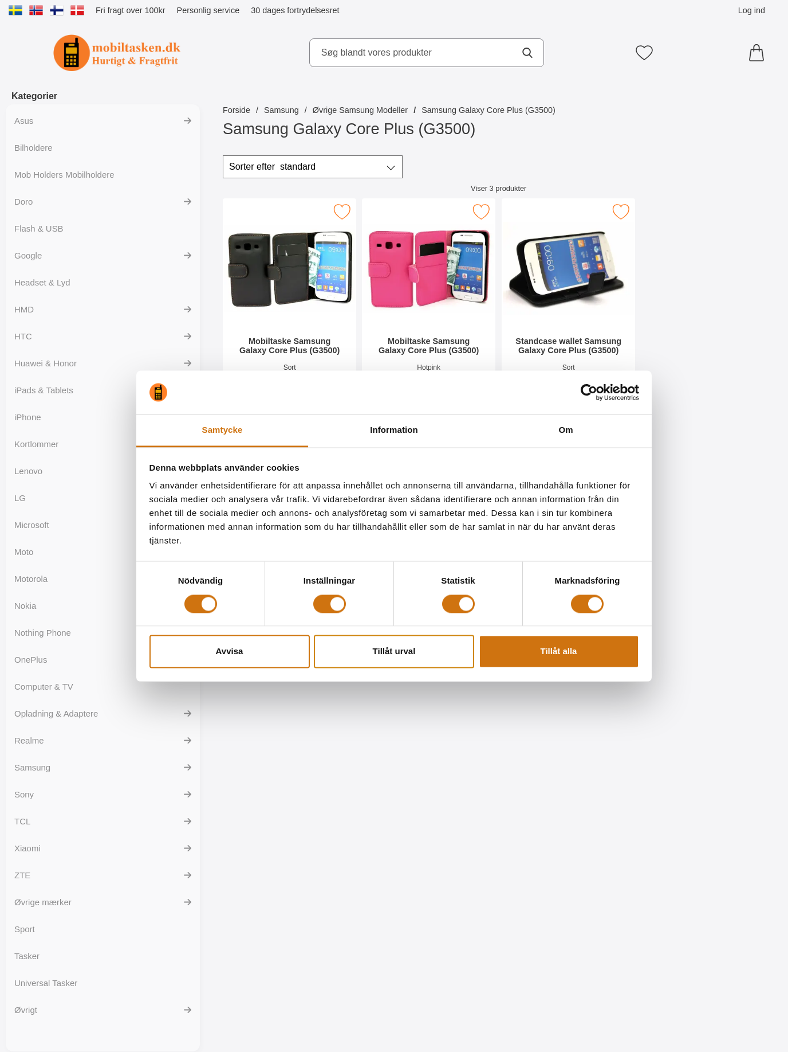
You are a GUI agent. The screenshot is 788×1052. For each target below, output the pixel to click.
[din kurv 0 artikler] (759, 53)
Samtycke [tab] (222, 430)
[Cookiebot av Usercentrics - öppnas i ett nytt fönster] (589, 392)
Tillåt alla (559, 651)
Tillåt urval (394, 651)
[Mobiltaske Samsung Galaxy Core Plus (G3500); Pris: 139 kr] (289, 303)
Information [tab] (394, 430)
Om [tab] (565, 430)
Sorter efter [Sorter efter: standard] (272, 167)
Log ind (751, 10)
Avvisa (229, 651)
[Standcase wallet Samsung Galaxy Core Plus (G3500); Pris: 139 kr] (568, 303)
